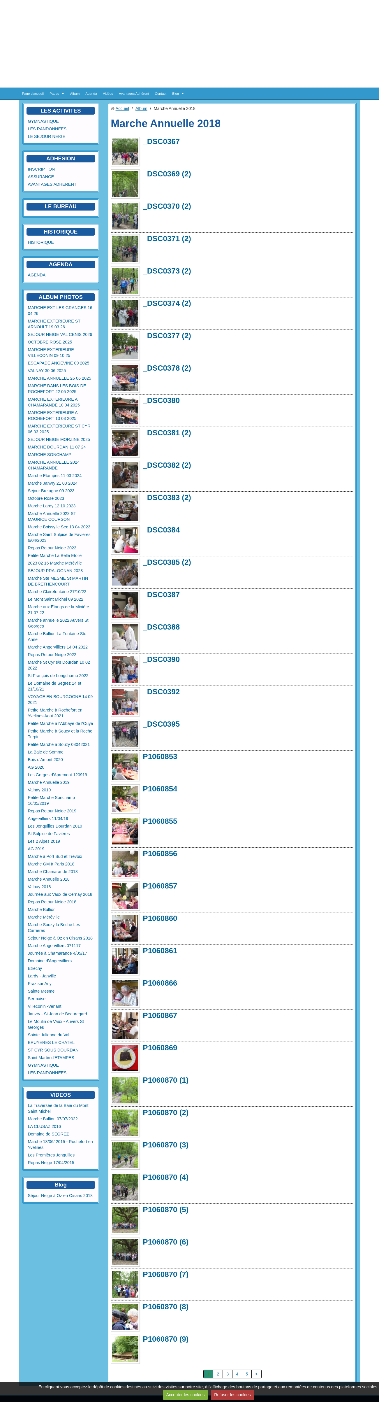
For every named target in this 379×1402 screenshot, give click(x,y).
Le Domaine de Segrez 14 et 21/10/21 (54, 686)
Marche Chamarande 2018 (53, 871)
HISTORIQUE (60, 232)
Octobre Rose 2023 (46, 498)
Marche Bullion (42, 909)
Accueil (122, 108)
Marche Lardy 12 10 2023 (52, 506)
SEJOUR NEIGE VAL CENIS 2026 (60, 334)
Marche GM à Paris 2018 (51, 864)
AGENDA (37, 275)
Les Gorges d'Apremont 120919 (57, 774)
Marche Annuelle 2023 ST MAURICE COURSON (52, 516)
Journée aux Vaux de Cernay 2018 (60, 894)
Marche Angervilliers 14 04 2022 (58, 647)
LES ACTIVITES (60, 111)
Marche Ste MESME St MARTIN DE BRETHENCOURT (58, 581)
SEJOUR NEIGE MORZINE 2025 (59, 439)
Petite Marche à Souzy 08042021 (59, 744)
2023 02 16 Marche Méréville (55, 563)
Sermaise (37, 998)
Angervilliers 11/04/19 (48, 818)
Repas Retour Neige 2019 (52, 811)
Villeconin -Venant (44, 1006)
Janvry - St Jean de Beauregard (57, 1014)
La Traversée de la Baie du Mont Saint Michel (58, 1108)
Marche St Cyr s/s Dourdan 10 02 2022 (59, 665)
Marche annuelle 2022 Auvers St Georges (58, 623)
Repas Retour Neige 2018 (52, 902)
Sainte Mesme (41, 991)
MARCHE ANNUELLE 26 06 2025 (59, 378)
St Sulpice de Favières (49, 833)
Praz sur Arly (40, 983)
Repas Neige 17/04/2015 (51, 1162)
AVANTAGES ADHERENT (52, 184)
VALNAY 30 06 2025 (47, 370)
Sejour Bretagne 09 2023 (51, 490)
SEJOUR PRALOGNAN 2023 (55, 570)
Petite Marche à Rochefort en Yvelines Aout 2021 (55, 713)
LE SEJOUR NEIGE (47, 136)
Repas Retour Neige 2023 (52, 548)
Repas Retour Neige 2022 (52, 654)
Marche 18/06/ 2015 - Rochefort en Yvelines (60, 1144)
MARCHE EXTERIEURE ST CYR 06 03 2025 (59, 429)
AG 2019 (36, 849)
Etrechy (35, 968)
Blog (175, 93)
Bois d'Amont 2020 (45, 759)
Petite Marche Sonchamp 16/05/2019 (51, 800)
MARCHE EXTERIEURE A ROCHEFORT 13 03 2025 (52, 415)
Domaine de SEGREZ (48, 1134)
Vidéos (108, 93)
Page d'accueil (33, 93)
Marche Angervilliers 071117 (54, 945)
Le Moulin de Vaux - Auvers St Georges (56, 1024)
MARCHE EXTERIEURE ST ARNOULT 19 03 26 (54, 324)
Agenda (91, 93)
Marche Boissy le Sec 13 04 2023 (59, 527)
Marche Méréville (44, 917)
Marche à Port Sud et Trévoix (55, 856)
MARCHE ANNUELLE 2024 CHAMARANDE (54, 465)
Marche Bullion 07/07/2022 (53, 1119)
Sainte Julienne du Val (48, 1035)
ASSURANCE (41, 176)
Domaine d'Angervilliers (50, 960)
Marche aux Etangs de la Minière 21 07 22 (58, 609)
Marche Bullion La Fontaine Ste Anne (57, 636)
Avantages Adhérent (134, 93)
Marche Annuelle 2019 (49, 782)
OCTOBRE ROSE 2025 (50, 342)
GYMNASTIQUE (43, 121)
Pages (54, 93)
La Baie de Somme (46, 752)
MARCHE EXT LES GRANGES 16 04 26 (60, 310)
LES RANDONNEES (47, 129)
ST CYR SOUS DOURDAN (53, 1050)
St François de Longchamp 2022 (58, 675)
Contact (161, 93)
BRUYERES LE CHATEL (51, 1042)
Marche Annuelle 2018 (49, 879)
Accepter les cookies (185, 1394)
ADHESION (60, 158)
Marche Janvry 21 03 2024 (52, 483)
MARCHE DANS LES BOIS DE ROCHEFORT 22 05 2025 (57, 388)
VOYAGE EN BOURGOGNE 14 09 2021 (60, 699)
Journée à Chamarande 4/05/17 (57, 953)
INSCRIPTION (41, 169)
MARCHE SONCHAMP (50, 454)
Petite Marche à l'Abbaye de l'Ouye (60, 723)
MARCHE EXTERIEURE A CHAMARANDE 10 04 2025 (54, 402)
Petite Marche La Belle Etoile (55, 555)
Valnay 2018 (39, 886)
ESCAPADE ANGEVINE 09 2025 (58, 363)
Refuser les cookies (232, 1394)
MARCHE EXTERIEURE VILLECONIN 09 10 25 (51, 352)
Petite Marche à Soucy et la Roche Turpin (60, 734)
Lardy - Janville (42, 976)
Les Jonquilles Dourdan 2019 (55, 826)
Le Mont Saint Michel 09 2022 (55, 599)
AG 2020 (36, 767)
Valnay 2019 (39, 790)
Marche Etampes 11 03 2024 (55, 475)
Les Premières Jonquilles (51, 1155)
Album (75, 93)
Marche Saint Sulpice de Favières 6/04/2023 (59, 537)
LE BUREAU (61, 206)
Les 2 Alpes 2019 (44, 841)
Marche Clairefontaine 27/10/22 (57, 591)
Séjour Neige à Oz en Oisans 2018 (60, 938)
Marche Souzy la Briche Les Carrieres (54, 927)
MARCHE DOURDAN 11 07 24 (57, 447)
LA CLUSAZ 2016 (44, 1126)
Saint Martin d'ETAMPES (51, 1057)
